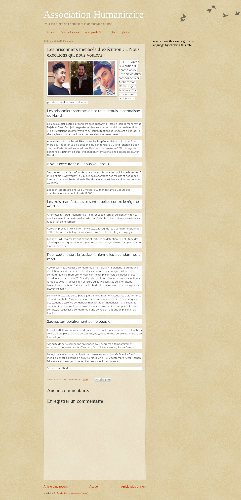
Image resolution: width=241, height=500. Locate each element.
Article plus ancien (133, 486)
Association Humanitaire (94, 14)
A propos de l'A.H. (95, 32)
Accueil (51, 32)
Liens (114, 32)
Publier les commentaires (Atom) (72, 493)
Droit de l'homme (70, 32)
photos (125, 32)
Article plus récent (55, 486)
